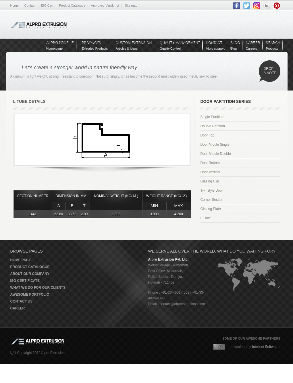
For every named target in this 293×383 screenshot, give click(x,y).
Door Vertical (210, 172)
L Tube (206, 218)
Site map (131, 5)
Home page (20, 260)
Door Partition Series (226, 101)
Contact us (21, 301)
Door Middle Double (216, 154)
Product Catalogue (72, 5)
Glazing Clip (210, 181)
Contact (29, 5)
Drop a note (270, 71)
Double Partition (213, 126)
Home (14, 5)
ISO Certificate (25, 281)
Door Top (207, 135)
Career (17, 308)
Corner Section (212, 200)
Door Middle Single (215, 145)
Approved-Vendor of (105, 5)
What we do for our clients (37, 288)
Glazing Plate (211, 209)
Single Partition (212, 117)
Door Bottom (210, 163)
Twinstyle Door (212, 190)
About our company (29, 274)
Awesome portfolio (29, 294)
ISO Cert (47, 5)
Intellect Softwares (266, 347)
